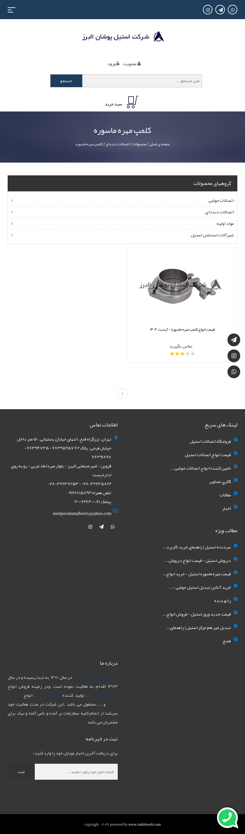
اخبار (226, 508)
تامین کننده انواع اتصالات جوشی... (201, 467)
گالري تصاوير (220, 481)
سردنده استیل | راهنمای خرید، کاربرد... (197, 546)
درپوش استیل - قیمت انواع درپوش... (198, 560)
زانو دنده (222, 600)
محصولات (139, 144)
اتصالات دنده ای (117, 144)
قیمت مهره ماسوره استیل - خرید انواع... (196, 573)
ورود (112, 63)
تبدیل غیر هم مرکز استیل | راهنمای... (198, 627)
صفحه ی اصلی (159, 144)
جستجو (66, 81)
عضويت (130, 63)
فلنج (227, 640)
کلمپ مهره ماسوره (89, 144)
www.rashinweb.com (144, 824)
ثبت (21, 772)
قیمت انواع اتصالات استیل (208, 454)
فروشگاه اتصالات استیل (210, 441)
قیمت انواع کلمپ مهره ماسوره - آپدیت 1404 (182, 329)
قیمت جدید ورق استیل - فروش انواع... (197, 613)
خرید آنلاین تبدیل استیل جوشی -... (200, 587)
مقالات (225, 494)
